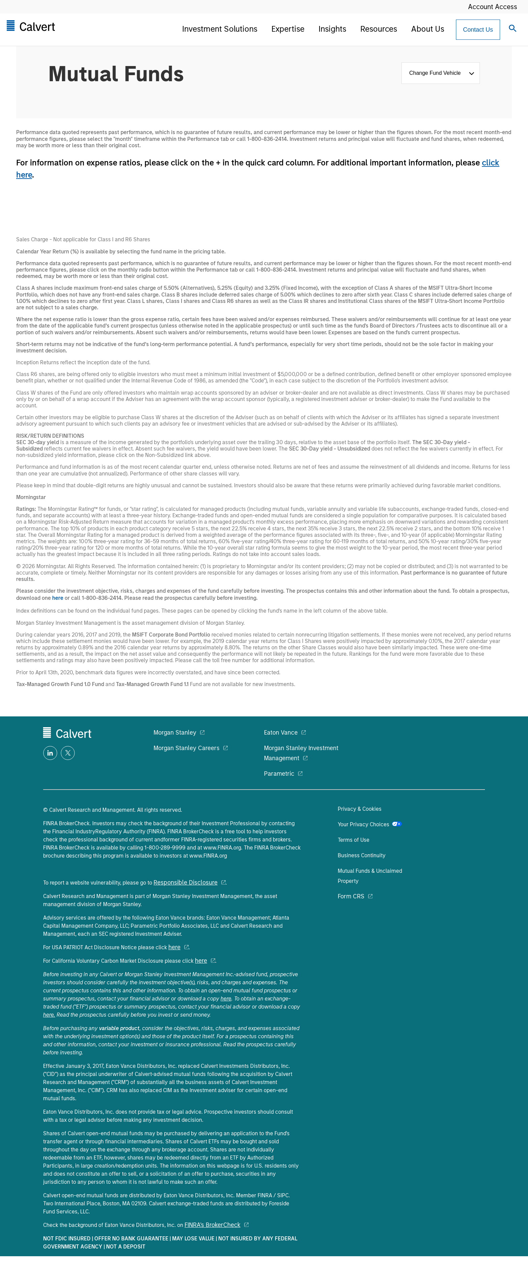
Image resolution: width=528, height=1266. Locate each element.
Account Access (492, 7)
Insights (332, 29)
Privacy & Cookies (360, 809)
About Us (427, 29)
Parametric (279, 773)
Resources (378, 29)
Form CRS (351, 896)
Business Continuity (362, 855)
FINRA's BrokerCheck (212, 1225)
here (57, 598)
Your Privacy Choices (370, 824)
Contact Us (478, 29)
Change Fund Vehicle (436, 73)
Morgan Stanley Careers (187, 748)
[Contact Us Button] (478, 30)
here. (49, 1015)
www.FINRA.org (222, 847)
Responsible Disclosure (186, 882)
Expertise (287, 29)
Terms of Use (353, 840)
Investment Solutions (219, 29)
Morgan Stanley (175, 732)
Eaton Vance (281, 732)
